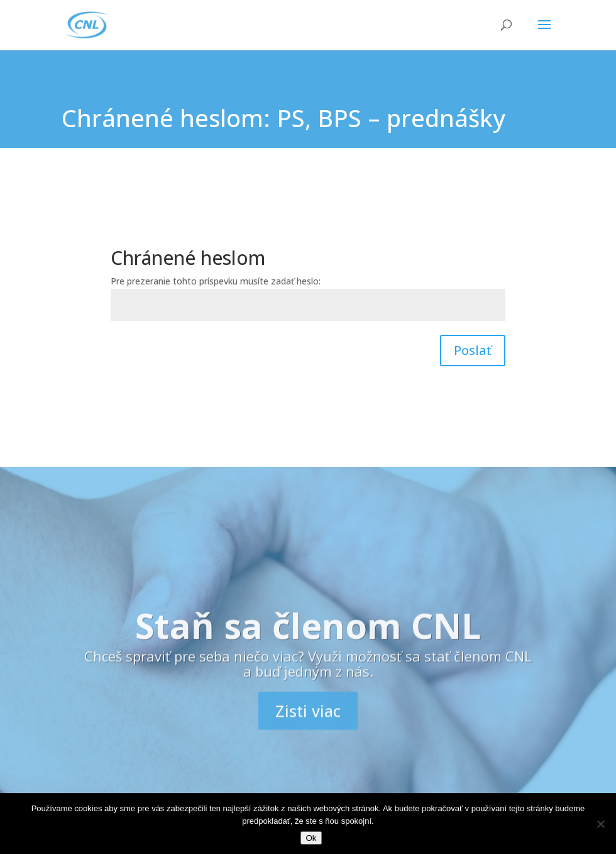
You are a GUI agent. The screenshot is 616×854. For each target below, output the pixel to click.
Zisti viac (308, 730)
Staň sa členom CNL (308, 644)
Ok (310, 838)
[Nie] (600, 823)
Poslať (473, 350)
